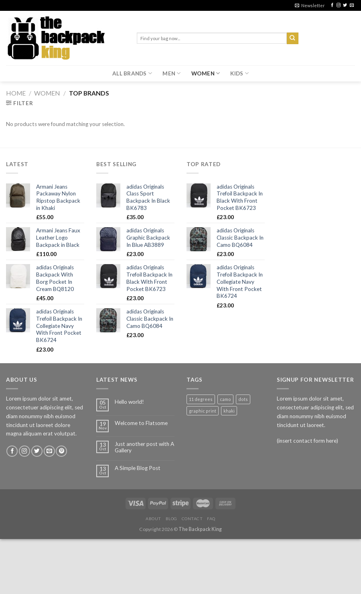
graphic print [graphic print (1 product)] (202, 410)
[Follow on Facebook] (332, 5)
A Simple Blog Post (137, 468)
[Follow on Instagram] (339, 5)
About (153, 518)
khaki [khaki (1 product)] (229, 410)
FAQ (211, 518)
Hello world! (129, 402)
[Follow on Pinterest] (61, 451)
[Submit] (292, 38)
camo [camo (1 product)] (225, 399)
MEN (171, 73)
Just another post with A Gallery (144, 447)
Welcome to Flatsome (141, 423)
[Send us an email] (352, 5)
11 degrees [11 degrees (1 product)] (201, 399)
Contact (192, 518)
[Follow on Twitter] (345, 5)
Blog (171, 518)
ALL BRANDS (132, 73)
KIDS (239, 73)
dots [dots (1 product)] (243, 399)
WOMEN (205, 73)
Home (16, 93)
